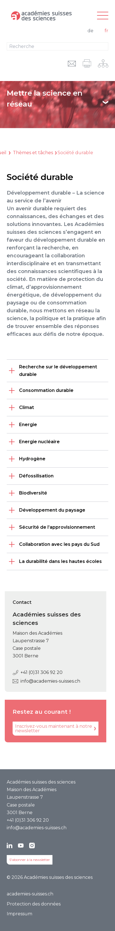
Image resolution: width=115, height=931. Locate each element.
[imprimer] (87, 63)
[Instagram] (32, 845)
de (90, 30)
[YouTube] (21, 845)
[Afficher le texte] (105, 102)
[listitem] (57, 370)
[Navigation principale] (102, 16)
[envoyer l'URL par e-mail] (72, 63)
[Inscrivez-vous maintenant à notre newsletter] (51, 729)
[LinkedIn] (9, 845)
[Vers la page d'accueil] (40, 15)
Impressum (19, 913)
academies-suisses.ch (30, 894)
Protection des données (34, 904)
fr (106, 30)
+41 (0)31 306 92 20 (33, 672)
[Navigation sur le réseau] (103, 63)
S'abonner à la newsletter (29, 860)
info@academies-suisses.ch (42, 681)
